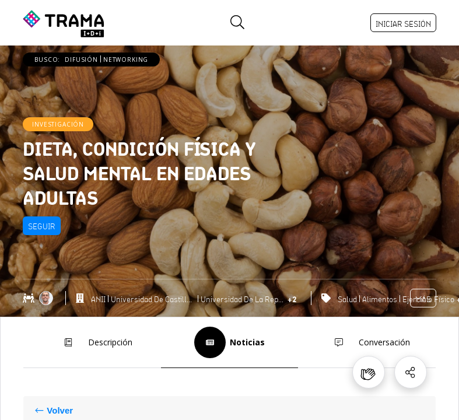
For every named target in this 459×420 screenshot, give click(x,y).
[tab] (91, 342)
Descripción (92, 342)
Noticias (229, 342)
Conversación (366, 342)
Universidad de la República (243, 299)
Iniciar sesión (403, 24)
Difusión (81, 59)
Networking (125, 59)
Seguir (41, 226)
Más (423, 299)
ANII (98, 299)
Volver (60, 410)
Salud (347, 299)
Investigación (58, 124)
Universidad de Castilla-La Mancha (153, 299)
